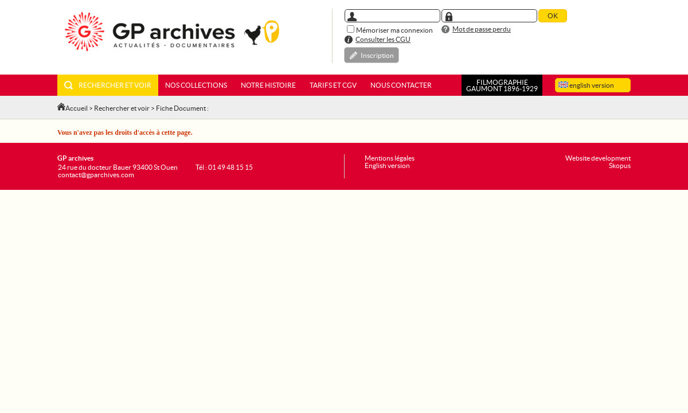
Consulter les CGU (383, 39)
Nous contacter (401, 85)
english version (586, 85)
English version (387, 165)
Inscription (377, 55)
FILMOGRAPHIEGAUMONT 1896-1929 (502, 85)
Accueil (76, 108)
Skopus (620, 165)
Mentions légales (390, 158)
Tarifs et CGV (333, 85)
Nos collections (196, 85)
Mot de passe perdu (481, 29)
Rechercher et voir (107, 85)
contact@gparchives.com (96, 174)
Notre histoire (268, 85)
